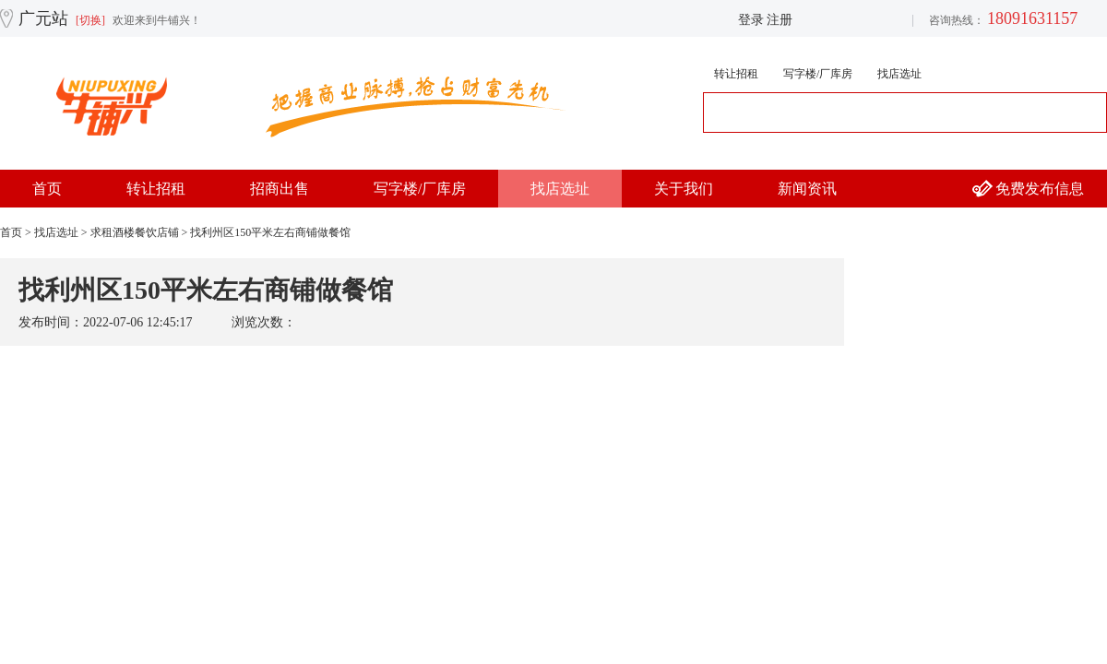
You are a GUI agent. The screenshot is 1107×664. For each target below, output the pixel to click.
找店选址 (899, 73)
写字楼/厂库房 (817, 73)
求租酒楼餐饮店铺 (134, 232)
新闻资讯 (807, 188)
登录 (751, 20)
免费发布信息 (1039, 188)
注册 (779, 20)
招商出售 (279, 188)
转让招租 (736, 73)
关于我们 (683, 188)
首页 (47, 188)
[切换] (90, 20)
